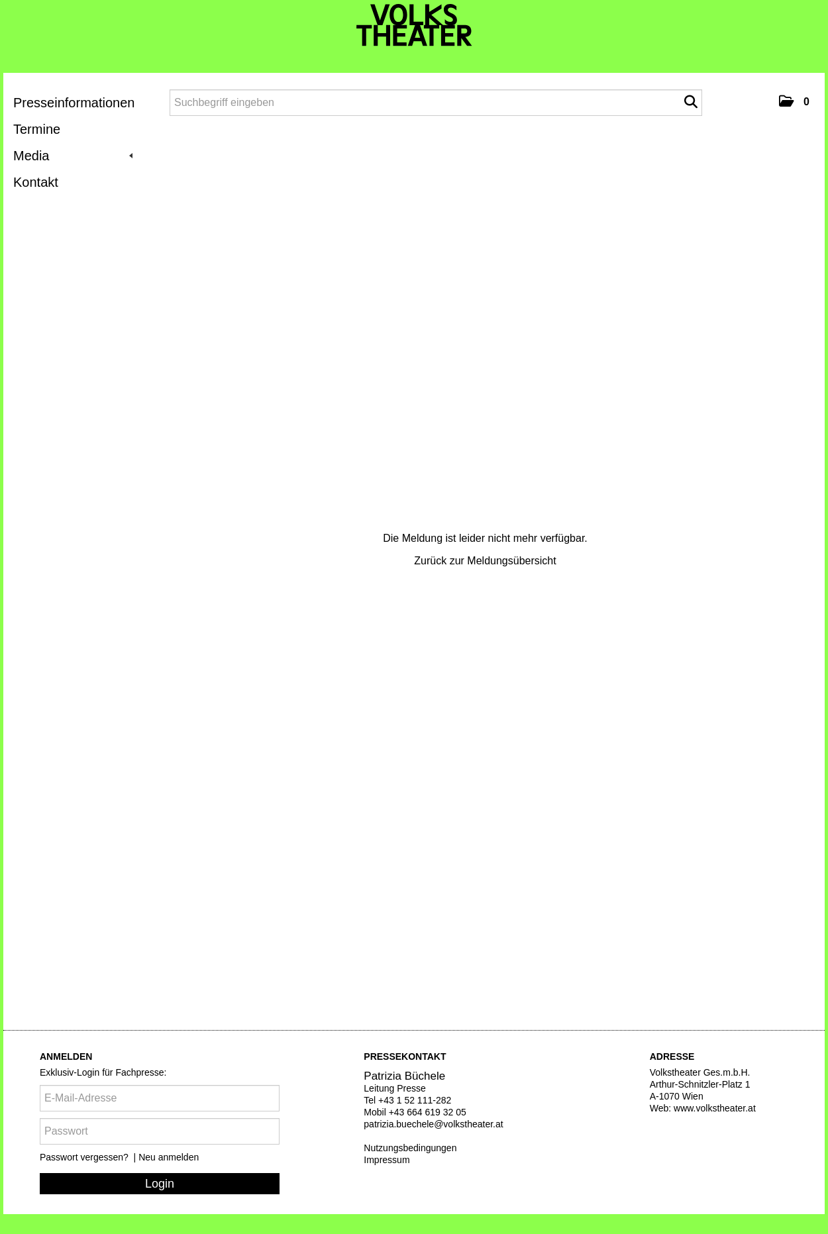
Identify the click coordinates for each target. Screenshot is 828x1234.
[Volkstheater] (414, 25)
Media (72, 155)
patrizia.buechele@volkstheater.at (433, 1124)
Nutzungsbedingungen (410, 1148)
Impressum (386, 1160)
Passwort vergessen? (85, 1157)
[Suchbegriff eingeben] (436, 102)
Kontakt (35, 182)
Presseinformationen (73, 102)
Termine (36, 129)
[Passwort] (160, 1131)
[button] (794, 101)
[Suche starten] (690, 102)
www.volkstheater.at (715, 1108)
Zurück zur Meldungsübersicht (485, 560)
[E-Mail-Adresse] (160, 1098)
